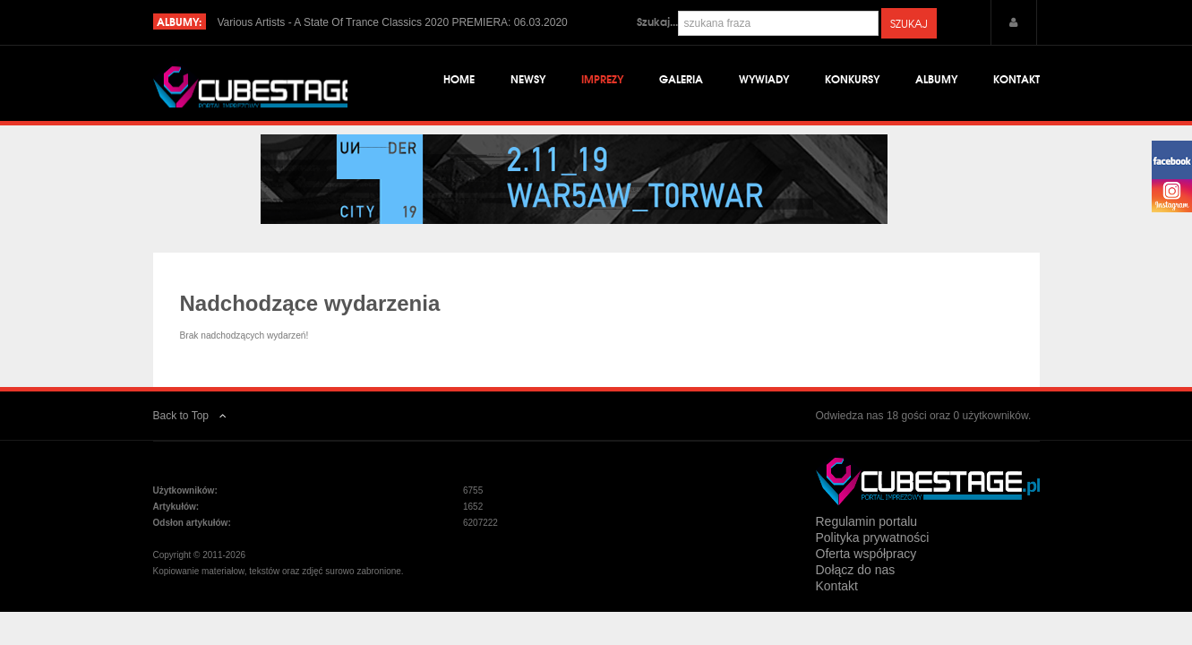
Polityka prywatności (873, 553)
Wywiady (764, 80)
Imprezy (602, 80)
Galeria (681, 80)
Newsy (527, 80)
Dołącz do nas (856, 585)
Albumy (936, 80)
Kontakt (1016, 80)
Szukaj (909, 23)
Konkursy (852, 80)
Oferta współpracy (866, 569)
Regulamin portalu (867, 536)
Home (459, 80)
